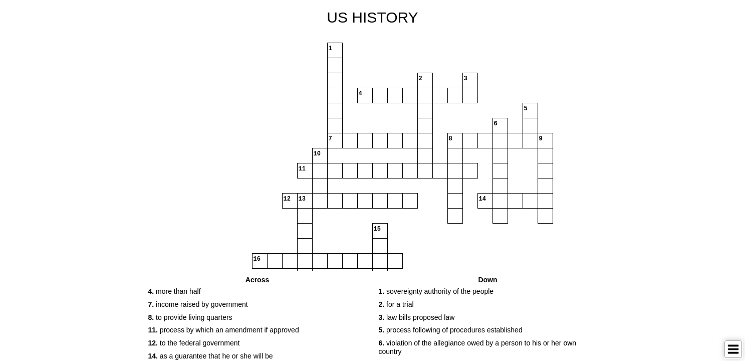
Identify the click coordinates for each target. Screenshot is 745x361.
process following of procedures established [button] (451, 330)
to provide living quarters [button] (190, 317)
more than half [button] (174, 291)
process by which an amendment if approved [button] (223, 330)
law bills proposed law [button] (417, 317)
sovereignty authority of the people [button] (436, 291)
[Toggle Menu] (733, 349)
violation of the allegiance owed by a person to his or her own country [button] (478, 347)
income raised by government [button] (198, 304)
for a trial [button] (396, 304)
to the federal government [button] (194, 343)
